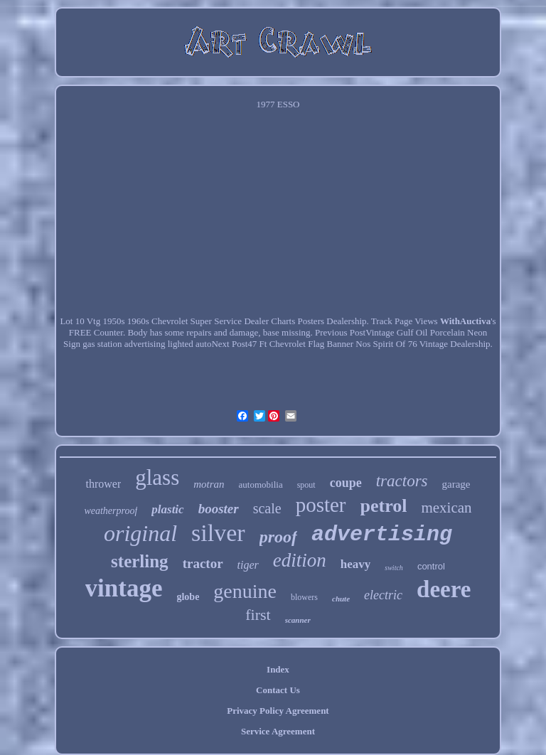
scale (267, 508)
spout (306, 485)
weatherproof (110, 510)
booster (218, 508)
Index (278, 669)
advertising (381, 535)
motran (208, 484)
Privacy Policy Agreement (277, 710)
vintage (124, 588)
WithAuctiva (465, 321)
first (257, 614)
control (431, 566)
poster (321, 504)
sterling (139, 561)
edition (299, 560)
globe (187, 596)
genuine (245, 591)
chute (341, 598)
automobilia (261, 484)
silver (218, 533)
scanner (298, 620)
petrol (383, 506)
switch (394, 568)
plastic (167, 509)
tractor (203, 563)
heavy (356, 564)
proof (278, 537)
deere (444, 589)
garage (456, 484)
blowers (304, 597)
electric (383, 595)
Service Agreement (278, 731)
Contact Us (278, 690)
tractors (402, 481)
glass (157, 477)
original (140, 533)
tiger (248, 565)
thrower (103, 484)
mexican (446, 507)
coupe (346, 483)
